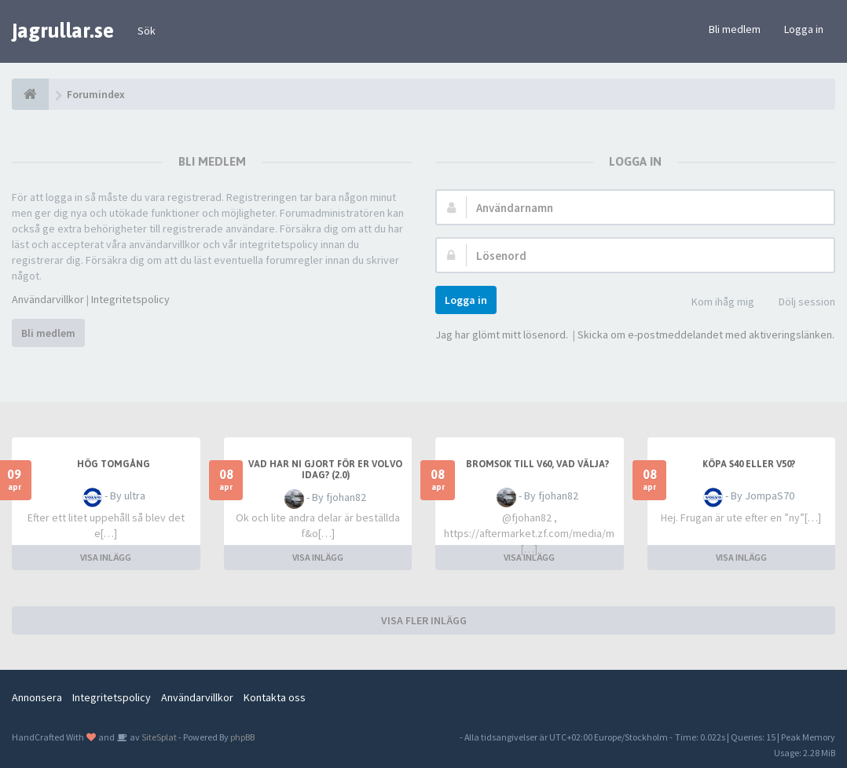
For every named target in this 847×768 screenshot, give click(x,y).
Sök (147, 31)
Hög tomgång (113, 464)
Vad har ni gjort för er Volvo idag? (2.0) (325, 470)
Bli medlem (735, 29)
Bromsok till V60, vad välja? (537, 464)
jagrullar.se (63, 30)
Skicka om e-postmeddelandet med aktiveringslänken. (706, 334)
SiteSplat (158, 737)
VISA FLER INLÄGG (424, 620)
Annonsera (37, 697)
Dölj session (798, 302)
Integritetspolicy (130, 299)
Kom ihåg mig (714, 302)
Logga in (803, 29)
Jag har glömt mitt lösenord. (501, 334)
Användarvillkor (48, 299)
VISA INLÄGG (105, 557)
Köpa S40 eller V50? (748, 464)
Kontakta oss (275, 697)
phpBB (242, 737)
